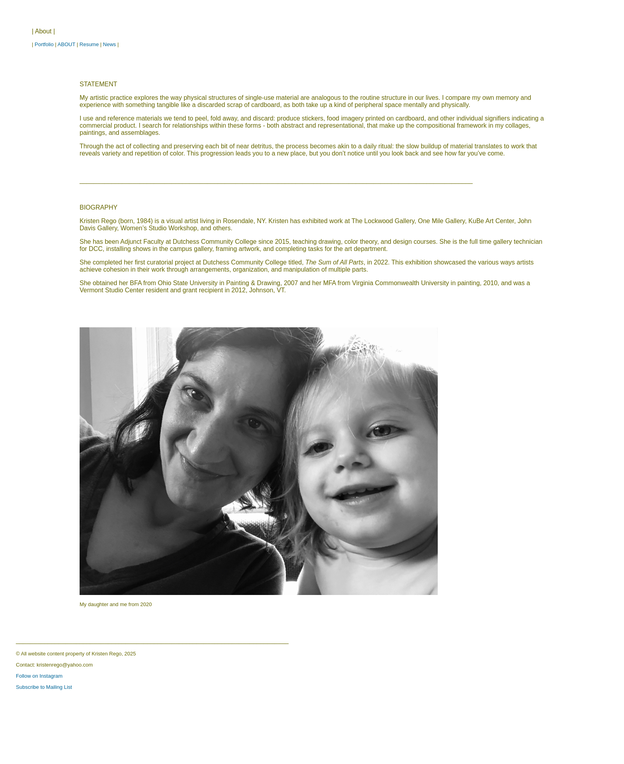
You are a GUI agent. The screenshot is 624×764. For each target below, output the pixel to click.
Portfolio (44, 44)
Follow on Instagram (39, 676)
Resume (89, 44)
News (109, 44)
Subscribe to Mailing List (44, 687)
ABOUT (67, 44)
